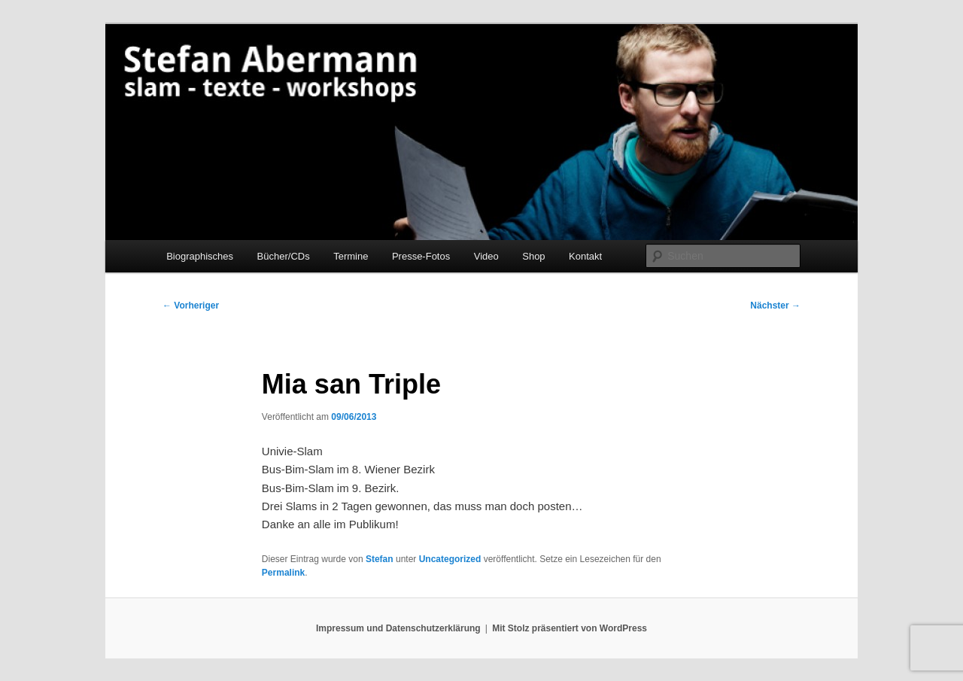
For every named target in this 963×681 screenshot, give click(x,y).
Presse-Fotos (421, 256)
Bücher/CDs (283, 256)
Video (486, 256)
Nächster (775, 305)
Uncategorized (450, 559)
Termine (350, 256)
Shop (533, 256)
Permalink (283, 572)
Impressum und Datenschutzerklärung (398, 628)
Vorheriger (191, 305)
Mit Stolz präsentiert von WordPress (569, 628)
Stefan (379, 559)
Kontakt (585, 256)
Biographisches (199, 256)
